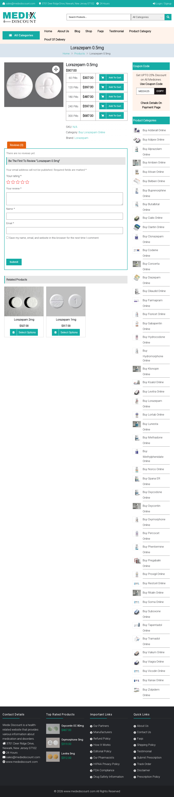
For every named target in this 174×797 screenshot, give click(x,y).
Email (10, 223)
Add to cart (115, 77)
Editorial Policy (102, 751)
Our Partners (101, 725)
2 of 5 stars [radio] (13, 182)
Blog (77, 31)
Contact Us (144, 732)
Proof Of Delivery (54, 39)
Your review (13, 188)
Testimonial (116, 31)
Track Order (144, 764)
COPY (160, 91)
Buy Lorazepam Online (92, 132)
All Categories (23, 35)
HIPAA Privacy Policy (106, 764)
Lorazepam (81, 138)
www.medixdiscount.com (22, 761)
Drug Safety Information (108, 776)
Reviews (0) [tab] (16, 145)
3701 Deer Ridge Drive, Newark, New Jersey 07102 (68, 3)
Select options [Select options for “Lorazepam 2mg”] (27, 332)
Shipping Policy (146, 744)
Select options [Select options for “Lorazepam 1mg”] (69, 332)
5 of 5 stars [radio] (27, 182)
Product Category (140, 31)
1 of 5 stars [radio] (8, 182)
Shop (88, 31)
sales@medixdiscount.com (20, 3)
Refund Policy (101, 738)
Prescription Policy (148, 776)
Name (10, 208)
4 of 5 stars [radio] (22, 182)
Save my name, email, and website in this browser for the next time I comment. (54, 237)
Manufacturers (102, 732)
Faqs (100, 31)
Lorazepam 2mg (24, 319)
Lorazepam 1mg (66, 319)
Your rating (13, 176)
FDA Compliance (103, 770)
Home (48, 31)
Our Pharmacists (103, 757)
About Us (63, 31)
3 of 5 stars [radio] (18, 182)
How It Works (102, 744)
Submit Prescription (149, 757)
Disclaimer (143, 770)
